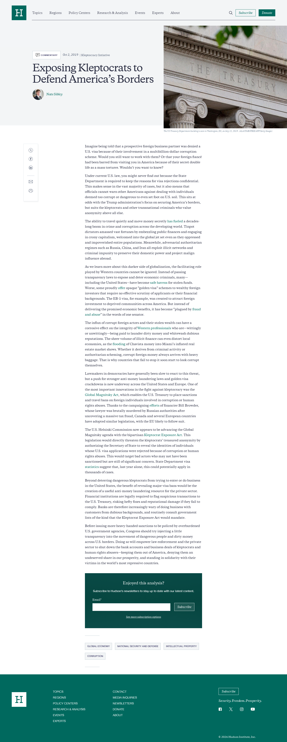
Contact (119, 691)
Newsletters (123, 703)
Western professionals (154, 328)
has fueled (175, 221)
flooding (119, 344)
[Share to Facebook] (30, 159)
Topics (37, 13)
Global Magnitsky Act (101, 395)
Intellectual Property (181, 646)
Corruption (95, 656)
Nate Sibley (54, 94)
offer (121, 288)
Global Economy (98, 646)
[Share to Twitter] (30, 150)
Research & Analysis (112, 13)
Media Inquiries (125, 697)
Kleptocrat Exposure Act (163, 435)
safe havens (158, 282)
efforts (154, 405)
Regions (55, 13)
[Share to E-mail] (30, 181)
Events (140, 13)
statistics (92, 467)
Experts (158, 13)
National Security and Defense (137, 646)
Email (96, 599)
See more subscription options (143, 617)
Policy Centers (79, 13)
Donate (118, 709)
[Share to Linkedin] (30, 171)
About (175, 13)
